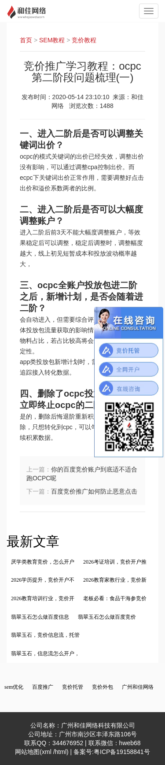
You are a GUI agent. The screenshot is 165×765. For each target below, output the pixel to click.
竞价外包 (102, 687)
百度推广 (42, 687)
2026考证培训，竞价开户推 (115, 562)
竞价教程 (84, 40)
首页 (26, 40)
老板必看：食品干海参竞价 (115, 598)
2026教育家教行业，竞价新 (115, 580)
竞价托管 (72, 687)
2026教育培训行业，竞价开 (42, 598)
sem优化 (13, 687)
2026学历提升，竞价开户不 (42, 580)
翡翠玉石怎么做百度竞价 (107, 617)
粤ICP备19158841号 (122, 751)
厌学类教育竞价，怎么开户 (42, 562)
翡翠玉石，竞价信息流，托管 (45, 635)
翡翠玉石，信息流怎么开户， (45, 653)
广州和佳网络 (138, 687)
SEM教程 (52, 40)
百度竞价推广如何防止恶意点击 (94, 491)
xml (47, 751)
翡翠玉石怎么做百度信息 (40, 617)
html (60, 751)
